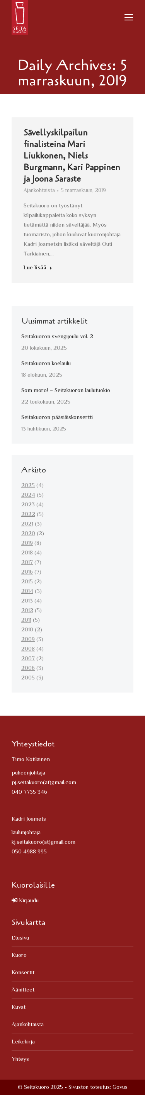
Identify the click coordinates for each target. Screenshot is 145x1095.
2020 (28, 533)
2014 (27, 591)
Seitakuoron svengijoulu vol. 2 (57, 336)
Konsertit (23, 972)
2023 (28, 505)
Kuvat (19, 1007)
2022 (28, 514)
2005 (28, 678)
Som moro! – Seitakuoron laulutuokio (65, 390)
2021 (27, 524)
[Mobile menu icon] (128, 17)
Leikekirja (23, 1042)
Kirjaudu (25, 900)
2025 (28, 485)
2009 (28, 639)
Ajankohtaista (39, 192)
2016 (27, 572)
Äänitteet (23, 990)
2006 (28, 668)
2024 (28, 495)
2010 (27, 630)
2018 (27, 553)
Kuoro (19, 955)
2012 (27, 610)
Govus (120, 1087)
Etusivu (20, 938)
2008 (28, 649)
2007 (28, 658)
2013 (27, 601)
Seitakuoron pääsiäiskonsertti (57, 417)
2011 (26, 620)
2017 (27, 562)
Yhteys (20, 1059)
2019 (27, 543)
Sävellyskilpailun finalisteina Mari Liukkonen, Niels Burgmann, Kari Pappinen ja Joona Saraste (72, 157)
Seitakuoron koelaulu (46, 363)
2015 (27, 582)
